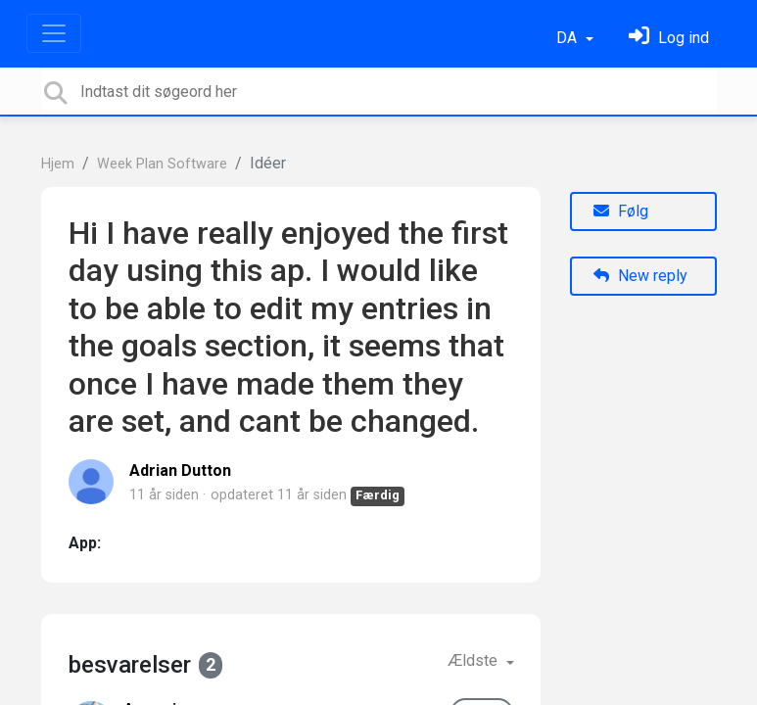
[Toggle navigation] (53, 33)
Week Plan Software (162, 164)
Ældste (474, 660)
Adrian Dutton (180, 470)
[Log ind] (669, 38)
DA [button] (568, 37)
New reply (640, 275)
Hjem (57, 164)
